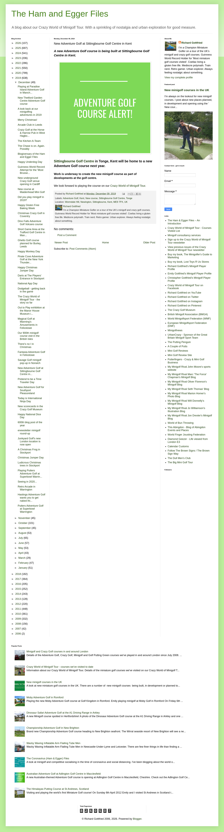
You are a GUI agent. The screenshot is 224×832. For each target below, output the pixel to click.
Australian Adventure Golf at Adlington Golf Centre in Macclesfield (64, 773)
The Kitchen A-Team (29, 141)
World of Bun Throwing (181, 422)
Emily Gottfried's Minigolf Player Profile (190, 273)
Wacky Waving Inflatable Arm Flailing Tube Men (53, 743)
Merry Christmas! (27, 119)
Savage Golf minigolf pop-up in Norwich (29, 362)
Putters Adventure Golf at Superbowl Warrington (30, 508)
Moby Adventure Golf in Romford (45, 697)
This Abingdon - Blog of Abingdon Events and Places (186, 429)
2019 (18, 77)
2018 (18, 574)
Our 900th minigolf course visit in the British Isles (29, 335)
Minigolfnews (175, 330)
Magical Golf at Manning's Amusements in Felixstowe (27, 323)
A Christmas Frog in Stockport (29, 451)
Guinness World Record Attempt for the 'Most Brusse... (31, 169)
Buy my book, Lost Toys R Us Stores (188, 261)
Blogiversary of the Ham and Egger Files (31, 155)
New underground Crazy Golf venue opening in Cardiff (29, 181)
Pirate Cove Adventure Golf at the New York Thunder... (30, 259)
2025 (18, 48)
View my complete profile (178, 77)
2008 (18, 623)
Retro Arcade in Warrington (26, 488)
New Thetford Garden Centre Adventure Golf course (31, 100)
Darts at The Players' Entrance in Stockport (31, 277)
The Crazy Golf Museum (181, 310)
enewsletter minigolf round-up (29, 432)
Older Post (149, 242)
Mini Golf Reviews (178, 350)
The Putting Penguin (179, 342)
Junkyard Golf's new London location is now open (29, 441)
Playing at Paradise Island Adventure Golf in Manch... (31, 89)
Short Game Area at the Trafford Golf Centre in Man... (31, 232)
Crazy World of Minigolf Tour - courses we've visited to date (60, 666)
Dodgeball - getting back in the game (31, 290)
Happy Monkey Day (29, 251)
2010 (18, 613)
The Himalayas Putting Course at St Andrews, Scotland (58, 789)
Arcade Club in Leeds (30, 124)
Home (105, 242)
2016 (18, 584)
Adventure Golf (70, 198)
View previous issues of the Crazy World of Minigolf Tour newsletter (187, 249)
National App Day (27, 283)
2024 (18, 53)
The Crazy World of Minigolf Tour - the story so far (29, 299)
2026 (18, 43)
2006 (18, 633)
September (24, 528)
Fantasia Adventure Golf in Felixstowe (31, 354)
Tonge (129, 198)
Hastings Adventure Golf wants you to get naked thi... (31, 497)
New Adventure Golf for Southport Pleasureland (31, 390)
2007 (18, 628)
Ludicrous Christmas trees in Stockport (29, 464)
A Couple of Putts (177, 346)
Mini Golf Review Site (180, 355)
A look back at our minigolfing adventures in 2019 (30, 111)
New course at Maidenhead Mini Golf (31, 191)
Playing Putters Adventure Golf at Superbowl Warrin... (30, 473)
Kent (82, 198)
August (22, 533)
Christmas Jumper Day (31, 457)
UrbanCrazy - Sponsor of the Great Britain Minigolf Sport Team (187, 336)
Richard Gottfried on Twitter (183, 297)
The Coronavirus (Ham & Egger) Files (48, 758)
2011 (18, 608)
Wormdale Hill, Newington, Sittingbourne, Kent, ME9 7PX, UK (96, 202)
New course (91, 198)
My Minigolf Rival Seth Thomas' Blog (188, 389)
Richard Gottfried (191, 42)
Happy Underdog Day (30, 162)
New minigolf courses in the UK (186, 90)
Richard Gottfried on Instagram (185, 301)
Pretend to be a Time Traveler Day (29, 381)
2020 (18, 73)
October (23, 523)
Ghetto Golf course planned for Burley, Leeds (29, 243)
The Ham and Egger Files (59, 13)
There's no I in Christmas (26, 345)
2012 (18, 604)
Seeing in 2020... (27, 481)
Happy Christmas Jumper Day (27, 269)
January (23, 567)
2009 (18, 618)
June (21, 543)
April (21, 553)
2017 (18, 579)
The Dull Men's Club (179, 458)
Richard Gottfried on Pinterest (184, 305)
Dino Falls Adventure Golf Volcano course (30, 223)
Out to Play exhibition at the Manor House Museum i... (31, 310)
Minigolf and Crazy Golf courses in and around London (57, 651)
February (23, 562)
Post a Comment (66, 235)
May (21, 548)
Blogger (137, 818)
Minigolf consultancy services (184, 235)
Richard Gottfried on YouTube (184, 292)
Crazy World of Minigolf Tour (127, 185)
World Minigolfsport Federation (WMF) (189, 318)
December (24, 82)
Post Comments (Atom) (82, 248)
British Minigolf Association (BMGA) (188, 314)
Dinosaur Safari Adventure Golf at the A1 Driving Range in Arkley (63, 712)
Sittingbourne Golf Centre (74, 161)
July (21, 537)
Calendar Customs (178, 446)
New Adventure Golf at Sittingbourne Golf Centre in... (30, 371)
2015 (18, 588)
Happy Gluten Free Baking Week (28, 207)
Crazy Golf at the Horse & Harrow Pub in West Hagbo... (31, 132)
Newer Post (61, 242)
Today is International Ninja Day (30, 400)
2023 (18, 58)
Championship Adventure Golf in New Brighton (53, 727)
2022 (18, 63)
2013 (18, 599)
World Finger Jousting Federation (186, 434)
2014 (18, 593)
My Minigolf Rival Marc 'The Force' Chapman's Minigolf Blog (187, 376)
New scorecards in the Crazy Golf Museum (30, 408)
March (22, 557)
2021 (18, 68)
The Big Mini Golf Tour (180, 462)
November (24, 518)
